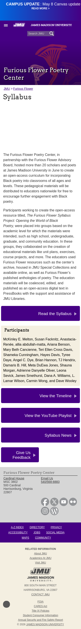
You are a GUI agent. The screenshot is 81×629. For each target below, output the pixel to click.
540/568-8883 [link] (50, 482)
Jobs (36, 532)
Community (43, 537)
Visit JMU (40, 562)
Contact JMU (40, 594)
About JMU (40, 553)
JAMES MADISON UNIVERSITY (45, 624)
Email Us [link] (47, 478)
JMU (7, 88)
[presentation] (40, 125)
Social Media (55, 532)
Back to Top (6, 604)
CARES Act (40, 606)
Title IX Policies (40, 610)
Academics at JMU (40, 558)
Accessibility (17, 532)
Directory (37, 527)
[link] (45, 505)
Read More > (41, 8)
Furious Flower (23, 88)
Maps (25, 537)
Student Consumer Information (40, 615)
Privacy (56, 527)
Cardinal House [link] (13, 478)
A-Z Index (17, 527)
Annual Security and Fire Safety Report (40, 619)
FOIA (40, 601)
